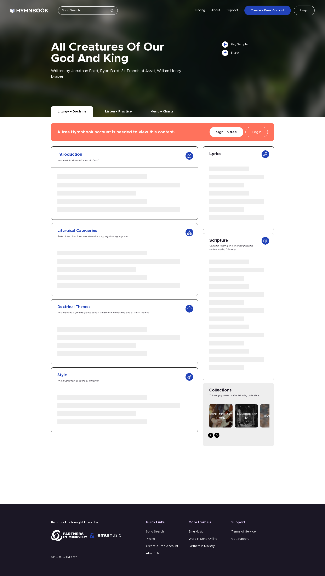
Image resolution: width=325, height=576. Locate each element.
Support (232, 10)
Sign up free (226, 132)
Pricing (200, 10)
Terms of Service (243, 531)
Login (304, 10)
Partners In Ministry (202, 546)
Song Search (155, 531)
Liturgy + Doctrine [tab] (72, 111)
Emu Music (196, 531)
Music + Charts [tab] (161, 111)
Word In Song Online (203, 538)
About (215, 10)
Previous (210, 435)
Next (216, 435)
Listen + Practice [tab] (118, 111)
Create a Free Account (267, 10)
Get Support (240, 538)
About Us (152, 553)
